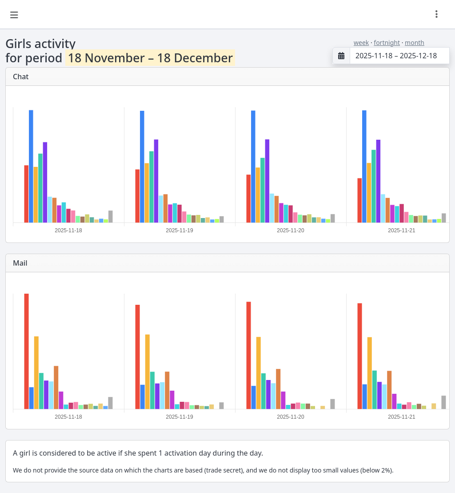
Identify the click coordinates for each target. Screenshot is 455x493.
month (414, 42)
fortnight (387, 42)
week (361, 42)
